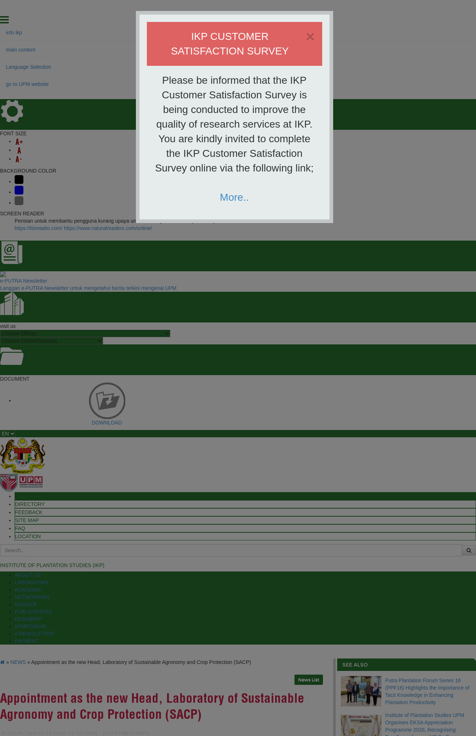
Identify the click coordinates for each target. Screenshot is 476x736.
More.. (234, 197)
